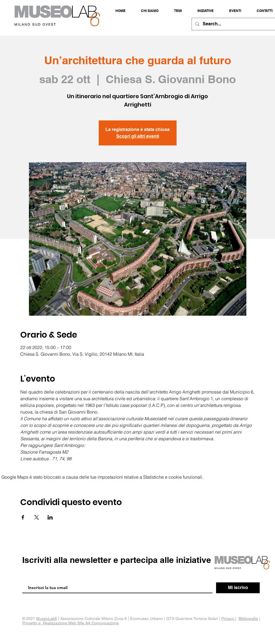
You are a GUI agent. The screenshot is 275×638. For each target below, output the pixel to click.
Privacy (228, 618)
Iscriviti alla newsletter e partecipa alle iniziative (116, 560)
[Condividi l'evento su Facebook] (23, 517)
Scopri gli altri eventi (137, 136)
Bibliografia (248, 618)
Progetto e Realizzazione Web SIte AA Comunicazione (70, 623)
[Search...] (234, 24)
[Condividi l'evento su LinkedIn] (50, 517)
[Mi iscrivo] (238, 587)
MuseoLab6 (46, 618)
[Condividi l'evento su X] (36, 517)
